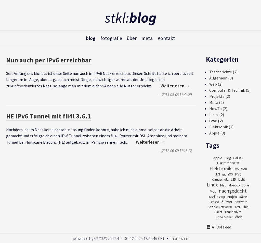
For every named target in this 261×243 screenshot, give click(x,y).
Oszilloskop (217, 197)
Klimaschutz (220, 179)
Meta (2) (216, 102)
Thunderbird (233, 212)
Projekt (232, 197)
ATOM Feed (218, 227)
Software (241, 202)
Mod (213, 191)
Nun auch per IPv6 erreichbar (49, 60)
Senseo (214, 202)
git (224, 174)
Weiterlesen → (175, 86)
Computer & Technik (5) (230, 90)
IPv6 (238, 174)
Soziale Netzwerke (220, 207)
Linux (212, 185)
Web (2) (216, 84)
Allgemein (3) (221, 77)
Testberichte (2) (223, 71)
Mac (223, 185)
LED (233, 179)
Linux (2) (216, 114)
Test (237, 207)
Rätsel (243, 197)
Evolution (240, 169)
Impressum (179, 238)
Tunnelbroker (223, 217)
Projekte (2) (219, 96)
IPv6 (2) (216, 120)
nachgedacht (233, 191)
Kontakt (166, 38)
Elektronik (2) (221, 126)
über (132, 38)
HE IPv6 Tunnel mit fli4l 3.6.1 (48, 116)
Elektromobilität (228, 163)
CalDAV (238, 158)
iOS (230, 174)
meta (147, 38)
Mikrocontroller (239, 185)
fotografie (111, 38)
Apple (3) (217, 133)
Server (226, 201)
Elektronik (220, 168)
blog (91, 38)
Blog (228, 158)
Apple (217, 158)
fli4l (217, 174)
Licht (241, 179)
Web (238, 216)
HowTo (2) (218, 108)
